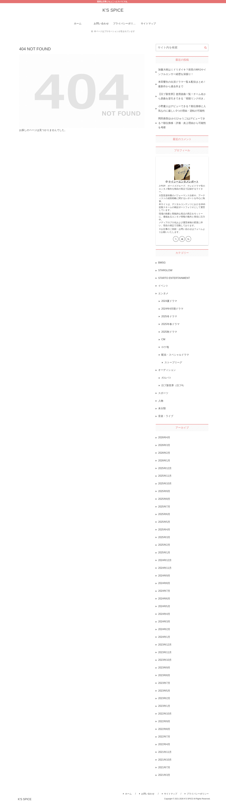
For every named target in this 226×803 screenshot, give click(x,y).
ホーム (127, 793)
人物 (160, 400)
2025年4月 (164, 529)
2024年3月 (164, 621)
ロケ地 (165, 347)
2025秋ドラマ (169, 331)
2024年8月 (164, 583)
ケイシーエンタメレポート (183, 181)
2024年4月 (164, 614)
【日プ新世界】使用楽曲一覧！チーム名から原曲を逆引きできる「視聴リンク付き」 (182, 96)
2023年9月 (164, 667)
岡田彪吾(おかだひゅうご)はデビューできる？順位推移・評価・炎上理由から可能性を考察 (182, 123)
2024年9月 (164, 575)
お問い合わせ (146, 793)
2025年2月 (164, 544)
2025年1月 (164, 552)
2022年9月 (164, 721)
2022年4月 (164, 744)
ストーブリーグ (173, 362)
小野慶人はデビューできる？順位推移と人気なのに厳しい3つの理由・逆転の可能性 (182, 108)
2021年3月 (164, 775)
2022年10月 (165, 713)
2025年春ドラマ (170, 324)
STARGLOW (165, 270)
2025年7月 (164, 506)
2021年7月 (164, 767)
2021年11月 (165, 752)
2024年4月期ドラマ (172, 308)
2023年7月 (164, 683)
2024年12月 (165, 560)
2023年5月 (164, 690)
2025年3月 (164, 537)
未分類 (162, 408)
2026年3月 (164, 445)
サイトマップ (169, 793)
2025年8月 (164, 499)
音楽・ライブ (165, 416)
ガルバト (166, 377)
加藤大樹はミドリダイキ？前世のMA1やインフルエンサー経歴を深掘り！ (182, 71)
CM (163, 339)
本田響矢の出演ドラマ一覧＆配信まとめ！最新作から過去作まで (182, 84)
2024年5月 (164, 606)
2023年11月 (165, 652)
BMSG (162, 262)
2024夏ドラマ (169, 301)
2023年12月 (165, 644)
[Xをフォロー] (176, 239)
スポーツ (163, 393)
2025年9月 (164, 491)
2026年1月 (164, 460)
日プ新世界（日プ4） (173, 385)
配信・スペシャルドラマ (175, 354)
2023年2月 (164, 698)
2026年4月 (164, 437)
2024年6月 (164, 598)
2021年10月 (165, 759)
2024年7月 (164, 591)
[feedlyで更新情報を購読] (182, 239)
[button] (205, 47)
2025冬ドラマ (169, 316)
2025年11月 (165, 475)
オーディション (167, 370)
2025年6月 (164, 514)
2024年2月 (164, 629)
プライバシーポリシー (197, 793)
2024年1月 (164, 637)
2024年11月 (165, 568)
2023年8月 (164, 675)
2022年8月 (164, 729)
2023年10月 (165, 660)
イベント (163, 285)
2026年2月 (164, 452)
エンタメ (163, 293)
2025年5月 (164, 522)
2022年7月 (164, 736)
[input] (182, 47)
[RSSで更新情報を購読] (188, 239)
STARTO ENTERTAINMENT (174, 278)
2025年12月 (165, 468)
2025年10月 (165, 483)
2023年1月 (164, 706)
